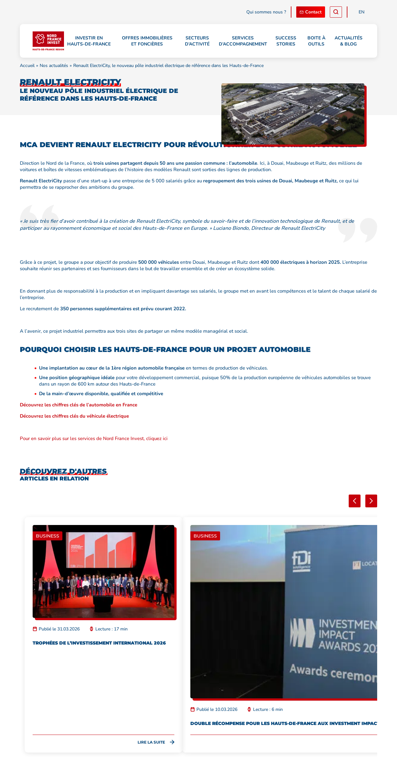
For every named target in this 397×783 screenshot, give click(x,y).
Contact (311, 12)
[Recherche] (336, 12)
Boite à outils (316, 41)
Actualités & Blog (348, 41)
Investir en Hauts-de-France (89, 41)
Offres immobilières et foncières (147, 41)
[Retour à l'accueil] (48, 40)
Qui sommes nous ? (266, 12)
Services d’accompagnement (243, 41)
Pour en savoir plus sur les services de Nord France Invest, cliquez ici (94, 438)
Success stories (285, 41)
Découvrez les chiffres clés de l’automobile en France (78, 405)
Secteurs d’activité (197, 41)
